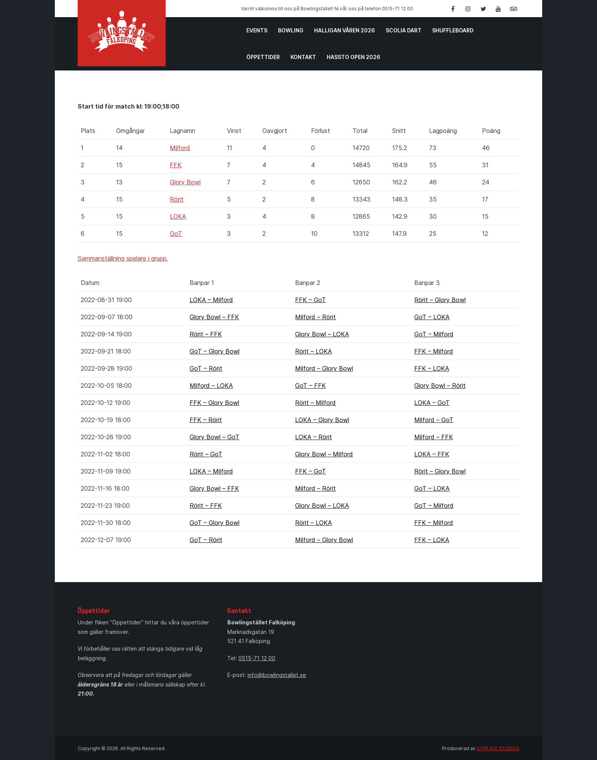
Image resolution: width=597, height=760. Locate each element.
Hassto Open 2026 (353, 57)
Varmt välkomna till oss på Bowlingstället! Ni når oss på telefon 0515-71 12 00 (327, 8)
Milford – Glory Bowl (324, 368)
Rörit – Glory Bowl (440, 300)
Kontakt (303, 57)
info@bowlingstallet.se (276, 675)
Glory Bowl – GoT (214, 437)
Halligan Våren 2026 (344, 30)
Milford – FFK (433, 437)
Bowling (290, 30)
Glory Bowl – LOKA (322, 334)
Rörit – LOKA (313, 351)
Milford (180, 148)
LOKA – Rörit (313, 437)
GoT (176, 233)
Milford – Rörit (315, 317)
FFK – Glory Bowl (214, 402)
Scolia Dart (403, 30)
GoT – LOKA (432, 317)
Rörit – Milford (315, 402)
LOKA (178, 216)
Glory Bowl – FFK (214, 317)
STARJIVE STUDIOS (498, 748)
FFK (176, 165)
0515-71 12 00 (256, 658)
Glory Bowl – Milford (324, 454)
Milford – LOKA (211, 385)
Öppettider (263, 57)
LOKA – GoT (432, 402)
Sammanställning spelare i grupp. (123, 258)
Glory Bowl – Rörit (440, 385)
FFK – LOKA (431, 368)
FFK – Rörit (206, 420)
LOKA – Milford (211, 300)
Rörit (177, 199)
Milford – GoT (433, 420)
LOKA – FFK (431, 454)
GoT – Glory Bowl (214, 351)
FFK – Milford (433, 351)
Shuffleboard (453, 30)
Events (256, 30)
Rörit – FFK (206, 334)
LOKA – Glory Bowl (322, 420)
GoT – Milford (433, 334)
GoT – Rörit (206, 368)
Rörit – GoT (206, 454)
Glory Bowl (185, 182)
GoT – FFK (310, 385)
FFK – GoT (310, 300)
